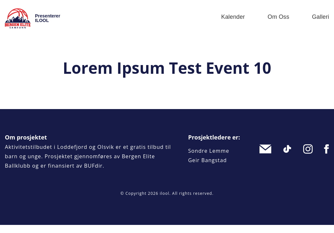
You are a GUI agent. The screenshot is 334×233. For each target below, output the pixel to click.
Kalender (233, 17)
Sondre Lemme (208, 150)
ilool (164, 193)
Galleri (320, 17)
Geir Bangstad (207, 160)
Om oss (278, 17)
